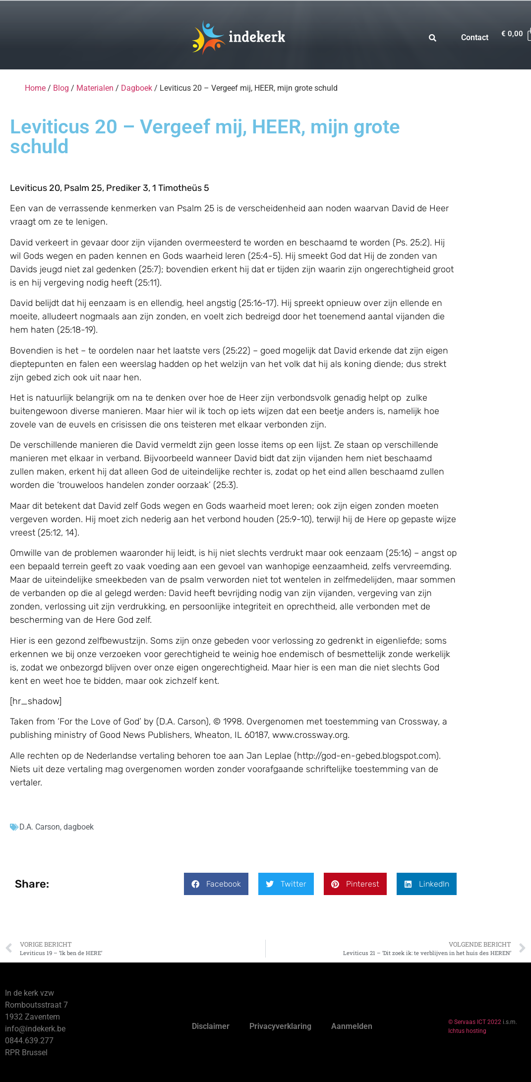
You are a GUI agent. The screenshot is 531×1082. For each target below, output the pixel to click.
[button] (216, 884)
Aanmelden (351, 1026)
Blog (61, 88)
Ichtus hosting (467, 1030)
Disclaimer (211, 1026)
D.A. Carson (39, 827)
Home (35, 88)
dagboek (78, 827)
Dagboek (136, 88)
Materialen (95, 88)
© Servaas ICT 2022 (474, 1022)
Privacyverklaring (280, 1026)
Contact (474, 37)
